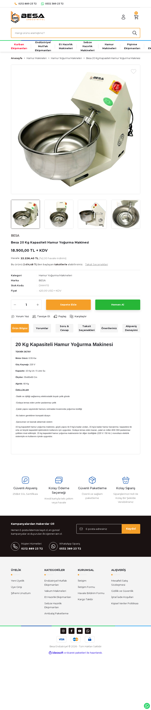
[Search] (75, 33)
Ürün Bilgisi (19, 328)
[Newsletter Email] (108, 529)
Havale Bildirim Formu (91, 593)
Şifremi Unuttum (21, 593)
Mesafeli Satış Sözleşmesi (119, 582)
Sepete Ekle (68, 304)
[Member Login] (123, 17)
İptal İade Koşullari (122, 597)
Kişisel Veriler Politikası (124, 603)
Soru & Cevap (64, 328)
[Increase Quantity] (37, 305)
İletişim (82, 580)
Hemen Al (117, 304)
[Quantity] (26, 305)
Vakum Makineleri (55, 590)
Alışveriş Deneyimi (131, 328)
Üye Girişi (16, 586)
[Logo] (28, 17)
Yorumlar (42, 328)
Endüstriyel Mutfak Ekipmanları (55, 582)
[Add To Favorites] (133, 71)
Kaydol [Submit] (131, 528)
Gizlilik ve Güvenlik (122, 590)
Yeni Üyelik (17, 580)
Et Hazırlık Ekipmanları (57, 597)
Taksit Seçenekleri (87, 328)
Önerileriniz (109, 328)
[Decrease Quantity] (15, 305)
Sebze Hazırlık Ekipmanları (53, 605)
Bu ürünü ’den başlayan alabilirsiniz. (59, 264)
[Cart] (136, 17)
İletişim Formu (86, 586)
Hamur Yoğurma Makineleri (55, 275)
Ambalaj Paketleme (56, 613)
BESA (42, 280)
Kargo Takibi (85, 599)
